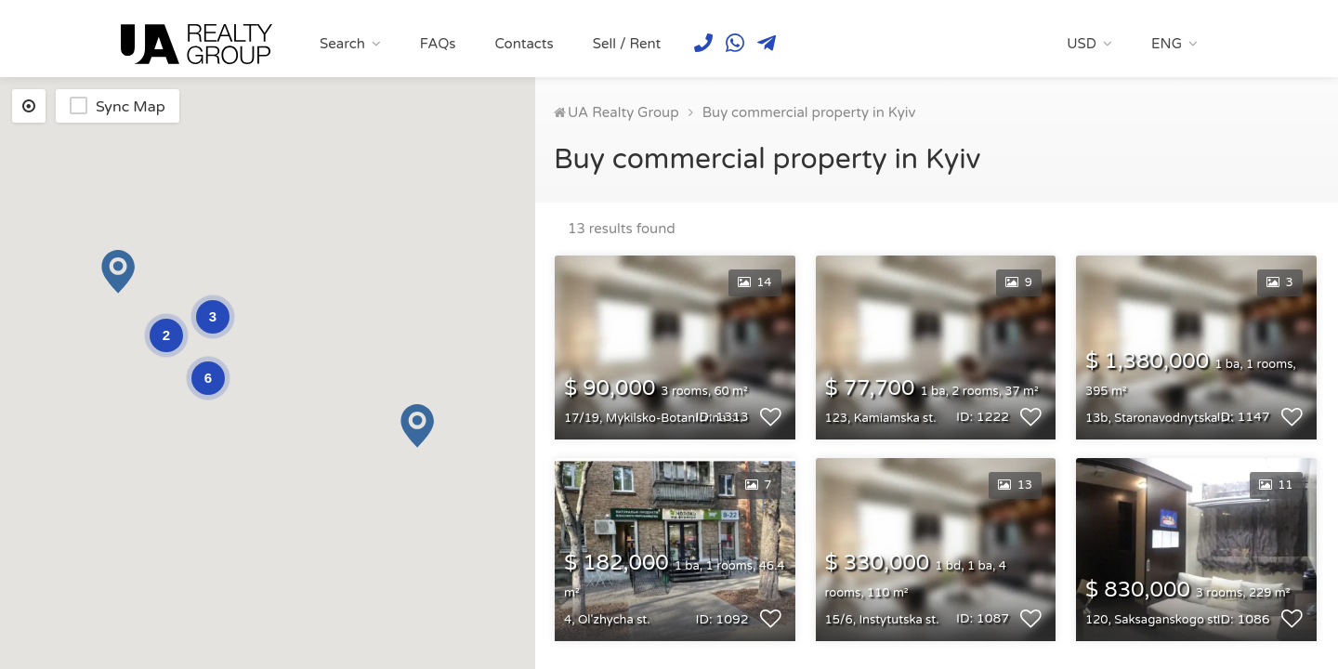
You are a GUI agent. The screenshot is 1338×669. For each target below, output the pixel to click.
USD (1081, 43)
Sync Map (130, 107)
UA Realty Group (623, 112)
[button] (118, 272)
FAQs (438, 43)
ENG (1166, 43)
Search (342, 43)
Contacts (523, 43)
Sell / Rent (627, 43)
